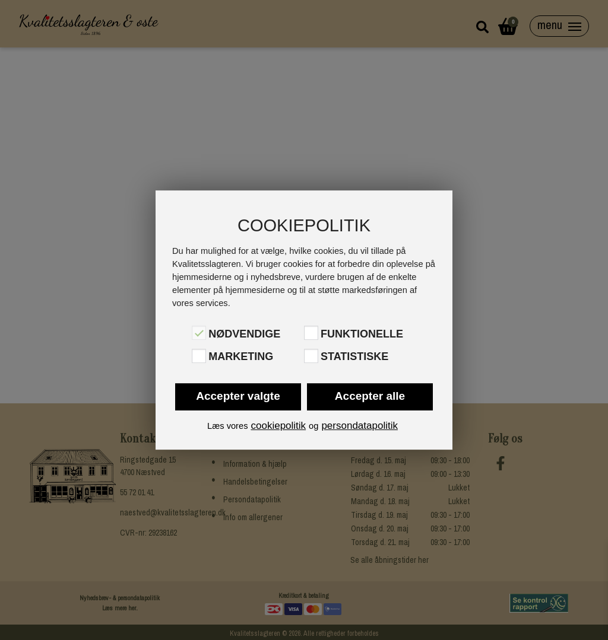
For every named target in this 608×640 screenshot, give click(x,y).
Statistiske (354, 357)
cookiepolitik (278, 425)
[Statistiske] (311, 356)
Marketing (240, 357)
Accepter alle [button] (370, 396)
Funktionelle (362, 334)
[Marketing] (199, 356)
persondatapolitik (359, 425)
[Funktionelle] (311, 333)
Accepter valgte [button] (238, 396)
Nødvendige (244, 334)
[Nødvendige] (199, 333)
